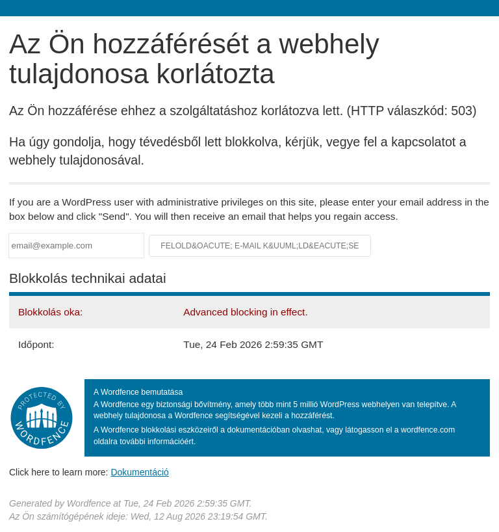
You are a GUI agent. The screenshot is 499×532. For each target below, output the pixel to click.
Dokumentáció (139, 472)
